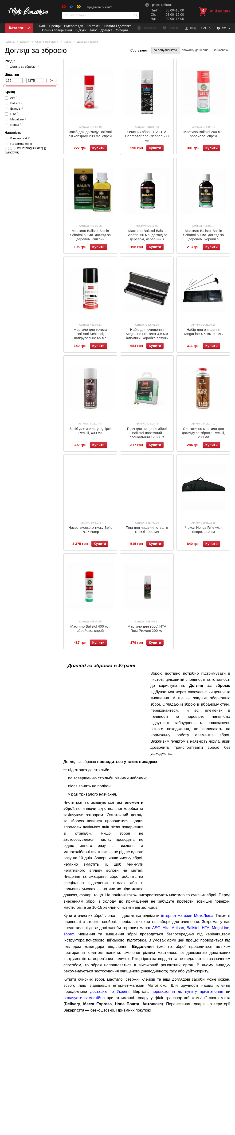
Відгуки (80, 30)
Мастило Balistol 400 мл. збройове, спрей (90, 628)
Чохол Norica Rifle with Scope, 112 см (203, 529)
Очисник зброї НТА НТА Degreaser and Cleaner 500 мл (146, 136)
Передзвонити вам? (99, 7)
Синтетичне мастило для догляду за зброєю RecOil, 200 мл (203, 433)
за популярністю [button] (165, 50)
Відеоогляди (73, 26)
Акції (42, 26)
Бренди (54, 26)
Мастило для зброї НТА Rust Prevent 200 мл (147, 628)
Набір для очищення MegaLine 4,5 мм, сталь (203, 331)
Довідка (106, 30)
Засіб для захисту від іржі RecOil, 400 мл (90, 431)
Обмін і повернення (57, 30)
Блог (93, 30)
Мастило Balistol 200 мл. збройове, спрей (203, 134)
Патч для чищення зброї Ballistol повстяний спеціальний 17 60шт (147, 433)
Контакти (93, 26)
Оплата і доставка (118, 26)
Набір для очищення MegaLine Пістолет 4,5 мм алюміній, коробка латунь (147, 333)
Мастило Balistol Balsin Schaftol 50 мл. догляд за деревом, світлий (90, 235)
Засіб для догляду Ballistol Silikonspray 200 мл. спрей (90, 134)
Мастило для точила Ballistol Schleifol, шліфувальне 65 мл (90, 333)
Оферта (122, 30)
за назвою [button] (220, 50)
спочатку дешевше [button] (195, 50)
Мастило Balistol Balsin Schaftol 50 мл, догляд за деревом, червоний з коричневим (146, 237)
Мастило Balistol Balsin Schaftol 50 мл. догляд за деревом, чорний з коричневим (203, 237)
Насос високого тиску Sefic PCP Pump (90, 529)
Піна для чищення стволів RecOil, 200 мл (147, 529)
